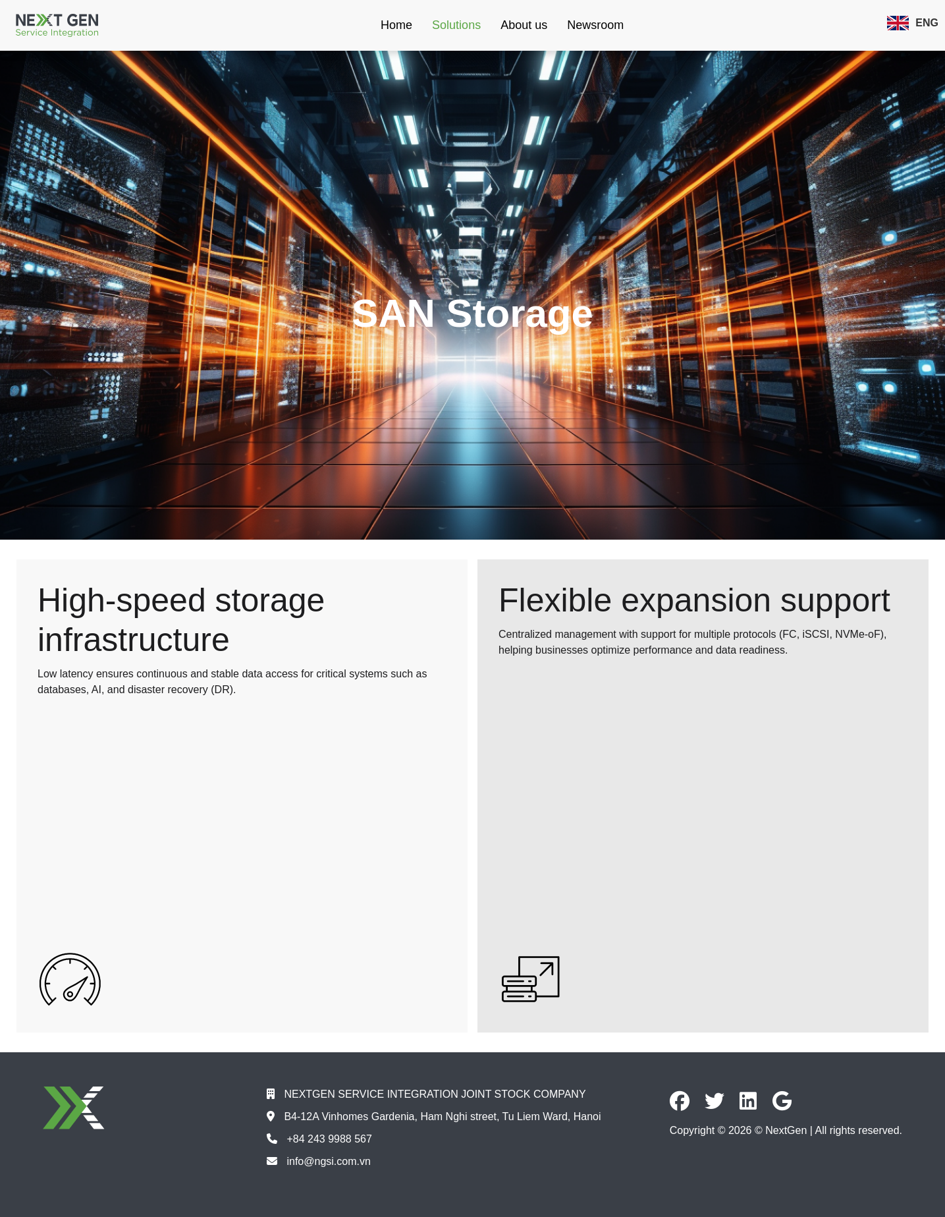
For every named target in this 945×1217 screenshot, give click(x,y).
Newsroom (595, 25)
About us (523, 25)
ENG (912, 23)
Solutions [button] (456, 25)
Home (396, 25)
